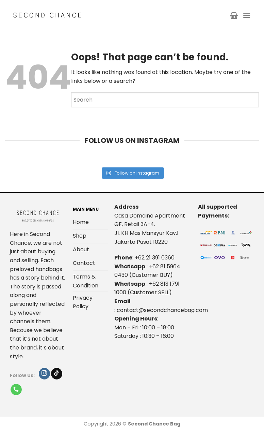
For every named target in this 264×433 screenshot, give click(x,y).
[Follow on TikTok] (56, 373)
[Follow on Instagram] (44, 373)
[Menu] (247, 15)
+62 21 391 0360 (155, 258)
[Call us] (16, 389)
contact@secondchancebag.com (162, 310)
